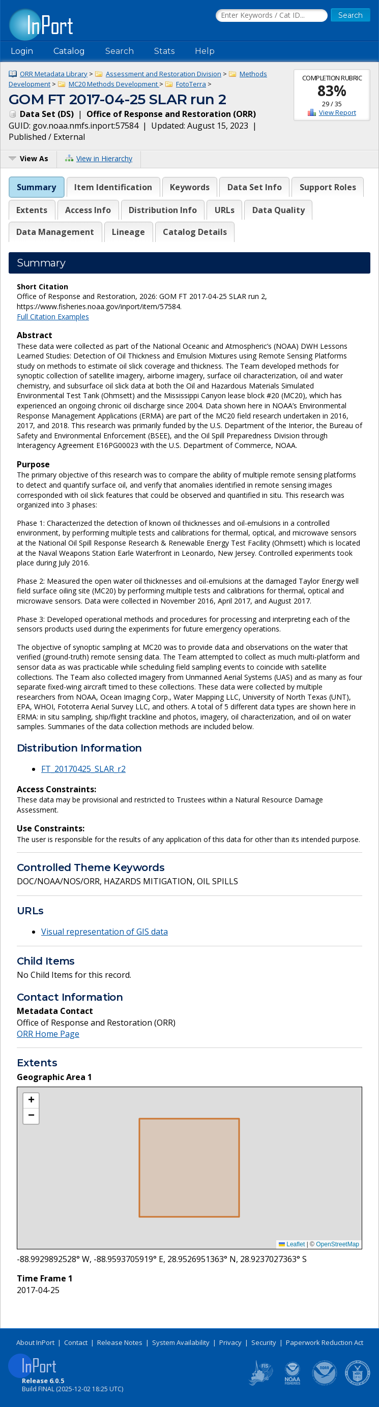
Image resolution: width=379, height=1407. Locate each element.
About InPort (35, 1342)
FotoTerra (191, 83)
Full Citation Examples (53, 316)
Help (205, 51)
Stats (164, 51)
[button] (31, 1101)
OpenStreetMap (337, 1244)
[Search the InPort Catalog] (272, 15)
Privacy (230, 1342)
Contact (76, 1342)
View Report (337, 112)
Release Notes (119, 1342)
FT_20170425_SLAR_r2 (83, 768)
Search (119, 51)
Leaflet (292, 1244)
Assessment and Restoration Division (163, 73)
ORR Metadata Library (54, 73)
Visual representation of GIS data (104, 931)
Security (263, 1342)
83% (331, 90)
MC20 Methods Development (114, 83)
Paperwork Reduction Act (324, 1342)
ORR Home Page (48, 1033)
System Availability (181, 1342)
